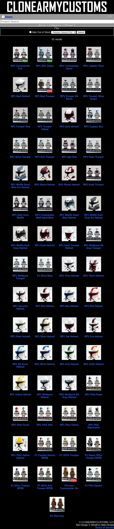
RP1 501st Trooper (20, 157)
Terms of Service (104, 527)
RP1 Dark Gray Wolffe (20, 216)
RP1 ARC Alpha (45, 66)
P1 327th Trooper (69, 455)
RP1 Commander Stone (69, 67)
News (6, 17)
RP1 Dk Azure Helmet (20, 365)
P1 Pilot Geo (57, 516)
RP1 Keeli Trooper (93, 184)
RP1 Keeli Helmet (45, 245)
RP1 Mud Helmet (20, 96)
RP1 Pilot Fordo (20, 425)
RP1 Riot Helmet (45, 306)
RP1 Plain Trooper (93, 157)
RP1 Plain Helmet (20, 336)
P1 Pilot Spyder (93, 485)
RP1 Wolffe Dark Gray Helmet (20, 246)
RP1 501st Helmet (45, 364)
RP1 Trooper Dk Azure (69, 97)
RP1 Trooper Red (20, 126)
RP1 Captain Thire (93, 66)
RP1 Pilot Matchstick (93, 426)
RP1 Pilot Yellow (69, 425)
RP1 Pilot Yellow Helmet (20, 456)
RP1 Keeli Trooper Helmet (69, 246)
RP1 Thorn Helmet (93, 275)
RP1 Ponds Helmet (69, 184)
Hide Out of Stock (41, 32)
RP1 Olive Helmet (45, 336)
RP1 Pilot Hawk (93, 394)
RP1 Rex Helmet (69, 306)
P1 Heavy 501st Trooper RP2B (93, 456)
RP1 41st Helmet (69, 364)
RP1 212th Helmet (94, 364)
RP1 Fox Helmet (94, 336)
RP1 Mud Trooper (45, 96)
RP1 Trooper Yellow (45, 128)
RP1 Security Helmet (20, 307)
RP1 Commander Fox (20, 67)
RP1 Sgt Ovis (69, 157)
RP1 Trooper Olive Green (93, 97)
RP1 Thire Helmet (69, 275)
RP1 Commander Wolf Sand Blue (44, 216)
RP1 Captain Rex (93, 126)
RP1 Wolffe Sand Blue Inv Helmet (20, 186)
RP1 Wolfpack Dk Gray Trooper (93, 246)
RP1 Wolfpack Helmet (45, 395)
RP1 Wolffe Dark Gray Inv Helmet (93, 216)
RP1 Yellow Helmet (20, 394)
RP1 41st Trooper (45, 157)
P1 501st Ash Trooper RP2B (45, 487)
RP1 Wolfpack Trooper (20, 277)
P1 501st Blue (45, 275)
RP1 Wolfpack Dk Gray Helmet (69, 395)
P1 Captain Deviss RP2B (44, 456)
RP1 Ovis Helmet (69, 126)
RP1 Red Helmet (93, 306)
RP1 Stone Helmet (45, 184)
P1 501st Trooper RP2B (20, 487)
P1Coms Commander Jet (69, 487)
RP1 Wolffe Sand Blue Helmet (69, 216)
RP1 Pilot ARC (45, 425)
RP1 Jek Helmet (69, 336)
